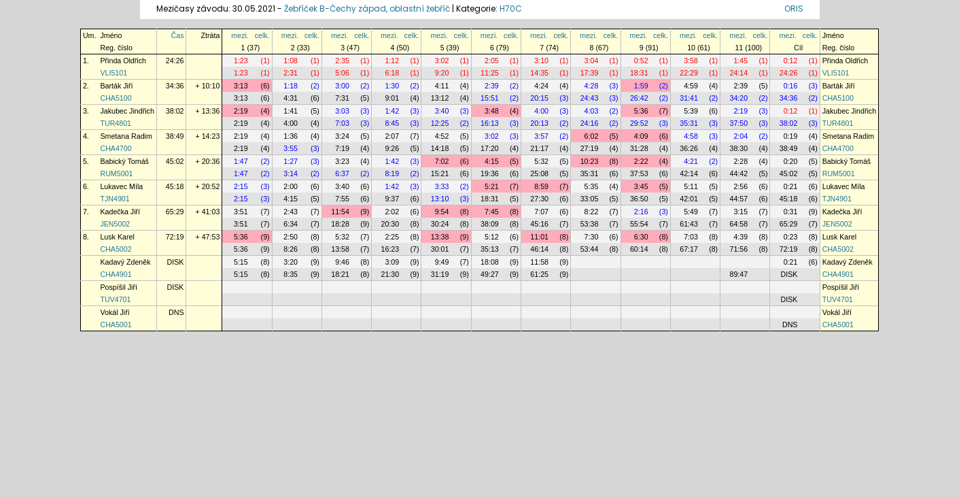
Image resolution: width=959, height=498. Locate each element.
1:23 (241, 60)
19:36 (490, 173)
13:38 (440, 237)
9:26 (392, 148)
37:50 (738, 123)
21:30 (390, 274)
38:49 (175, 136)
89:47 (738, 274)
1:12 (392, 60)
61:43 (689, 224)
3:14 (290, 173)
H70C (511, 8)
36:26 (689, 148)
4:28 (592, 86)
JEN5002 (115, 224)
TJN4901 (114, 199)
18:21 (340, 274)
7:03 (342, 123)
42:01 (689, 199)
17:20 (490, 148)
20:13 (539, 123)
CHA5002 (115, 249)
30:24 (440, 224)
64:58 (738, 224)
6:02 (592, 136)
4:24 (541, 86)
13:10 (440, 199)
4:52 (442, 136)
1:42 (392, 111)
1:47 (241, 161)
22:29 (689, 73)
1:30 (392, 86)
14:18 (440, 148)
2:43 (290, 212)
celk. (262, 35)
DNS (176, 312)
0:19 (791, 136)
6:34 (290, 224)
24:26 (175, 60)
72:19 (175, 237)
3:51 (241, 212)
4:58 (691, 136)
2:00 (290, 186)
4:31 (290, 98)
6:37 (342, 173)
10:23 (589, 161)
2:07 (392, 136)
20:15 (539, 98)
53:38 (589, 224)
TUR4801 (115, 123)
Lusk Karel (117, 237)
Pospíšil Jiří (118, 287)
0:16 (791, 86)
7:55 (342, 199)
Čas (177, 35)
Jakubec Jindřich (127, 111)
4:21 (691, 161)
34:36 (175, 86)
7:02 (442, 161)
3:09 (392, 262)
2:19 (241, 111)
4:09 (641, 136)
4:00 (541, 111)
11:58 (539, 262)
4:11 (442, 86)
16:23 (390, 249)
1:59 (641, 86)
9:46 (342, 262)
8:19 (392, 173)
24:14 (738, 73)
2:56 (740, 186)
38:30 (738, 148)
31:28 (639, 148)
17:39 (589, 73)
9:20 (442, 73)
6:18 (392, 73)
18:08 (490, 262)
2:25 (392, 237)
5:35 (592, 186)
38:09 (490, 224)
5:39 (691, 111)
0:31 (791, 212)
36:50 (639, 199)
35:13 (490, 249)
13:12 (440, 98)
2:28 (740, 161)
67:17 (689, 249)
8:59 (541, 186)
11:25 (490, 73)
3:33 (442, 186)
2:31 (290, 73)
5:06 (342, 73)
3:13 (241, 86)
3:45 (641, 186)
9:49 (442, 262)
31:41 (689, 98)
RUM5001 (116, 173)
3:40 (442, 111)
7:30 (592, 237)
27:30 (539, 199)
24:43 (589, 98)
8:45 (392, 123)
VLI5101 (113, 73)
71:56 (738, 249)
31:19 (440, 274)
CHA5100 (115, 98)
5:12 (492, 237)
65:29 (175, 212)
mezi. (239, 35)
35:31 (689, 123)
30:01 (440, 249)
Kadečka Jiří (120, 212)
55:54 (639, 224)
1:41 (290, 111)
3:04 (592, 60)
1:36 (290, 136)
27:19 (589, 148)
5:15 (241, 262)
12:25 (440, 123)
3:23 (342, 161)
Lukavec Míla (121, 186)
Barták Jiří (116, 86)
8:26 (290, 249)
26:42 (639, 98)
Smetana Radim (126, 136)
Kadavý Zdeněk (125, 262)
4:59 (691, 86)
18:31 (639, 73)
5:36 (641, 111)
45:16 (539, 224)
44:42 (738, 173)
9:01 (392, 98)
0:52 (641, 60)
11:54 (340, 212)
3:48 (492, 111)
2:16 (641, 212)
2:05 (492, 60)
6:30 (641, 237)
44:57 (738, 199)
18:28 (340, 224)
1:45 (740, 60)
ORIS (793, 8)
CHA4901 (115, 274)
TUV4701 (115, 299)
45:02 (175, 161)
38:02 (175, 111)
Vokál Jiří (114, 312)
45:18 (175, 186)
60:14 (639, 249)
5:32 (541, 161)
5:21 (492, 186)
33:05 (589, 199)
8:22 (592, 212)
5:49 (691, 212)
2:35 (342, 60)
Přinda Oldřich (123, 60)
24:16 (589, 123)
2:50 (290, 237)
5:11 (691, 186)
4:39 (740, 237)
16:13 (490, 123)
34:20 (738, 98)
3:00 (342, 86)
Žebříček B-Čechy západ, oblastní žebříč (367, 8)
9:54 (442, 212)
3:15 (740, 212)
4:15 (492, 161)
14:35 (539, 73)
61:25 (539, 274)
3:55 (290, 148)
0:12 (791, 60)
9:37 (392, 199)
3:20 (290, 262)
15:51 (490, 98)
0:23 (791, 237)
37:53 (639, 173)
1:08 (290, 60)
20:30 (390, 224)
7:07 (541, 212)
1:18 (290, 86)
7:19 (342, 148)
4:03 (592, 111)
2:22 (641, 161)
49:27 (490, 274)
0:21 (791, 186)
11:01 (539, 237)
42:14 (689, 173)
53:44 (589, 249)
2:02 (392, 212)
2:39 (492, 86)
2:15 (241, 186)
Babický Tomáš (124, 161)
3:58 (691, 60)
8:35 (290, 274)
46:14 (539, 249)
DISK (175, 262)
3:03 (342, 111)
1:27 (290, 161)
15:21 (440, 173)
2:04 (740, 136)
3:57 (541, 136)
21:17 (539, 148)
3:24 (342, 136)
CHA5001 (115, 324)
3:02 (442, 60)
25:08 (539, 173)
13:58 (340, 249)
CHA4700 (115, 148)
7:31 (342, 98)
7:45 (492, 212)
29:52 (639, 123)
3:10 (541, 60)
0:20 (791, 161)
